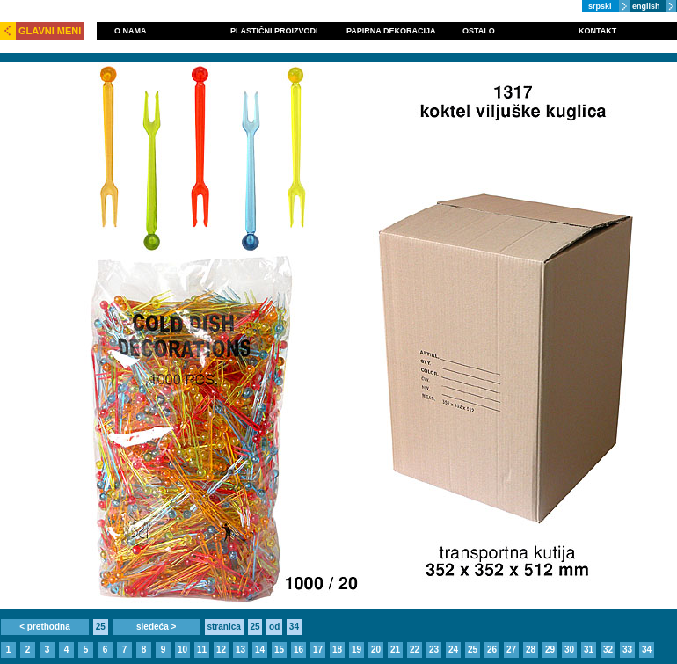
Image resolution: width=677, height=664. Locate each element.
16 (298, 649)
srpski (600, 6)
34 (647, 649)
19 (356, 649)
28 (530, 649)
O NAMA (130, 30)
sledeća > (156, 626)
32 (608, 649)
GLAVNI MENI (49, 31)
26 (492, 649)
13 (240, 649)
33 (627, 649)
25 (472, 649)
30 (569, 649)
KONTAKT (597, 30)
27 (511, 649)
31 (588, 649)
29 (550, 649)
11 (202, 649)
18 (337, 649)
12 (221, 649)
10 (182, 649)
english (646, 6)
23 (434, 649)
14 (260, 649)
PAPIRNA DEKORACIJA (391, 30)
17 (318, 649)
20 (376, 649)
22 (414, 649)
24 (453, 649)
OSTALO (478, 30)
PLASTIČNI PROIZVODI (274, 30)
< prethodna (44, 626)
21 (395, 649)
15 (279, 649)
